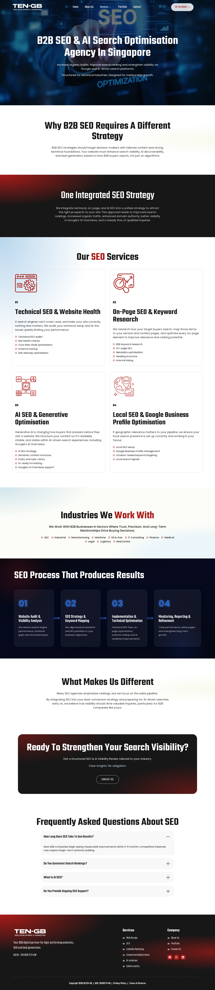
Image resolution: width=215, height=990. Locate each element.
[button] (107, 779)
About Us (89, 7)
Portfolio (122, 7)
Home (75, 7)
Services (105, 7)
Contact (137, 7)
